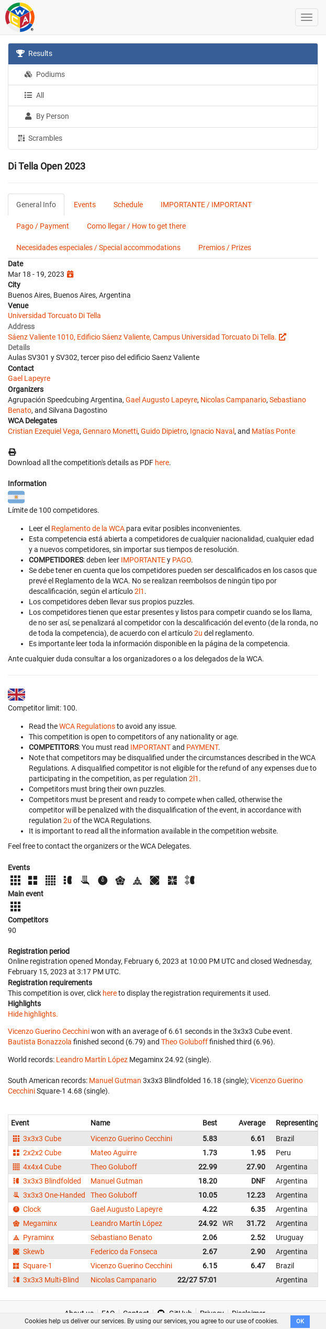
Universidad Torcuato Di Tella (54, 315)
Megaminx (34, 1223)
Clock (26, 1209)
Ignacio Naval (212, 431)
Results (34, 53)
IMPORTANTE (143, 560)
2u (198, 633)
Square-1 (31, 1266)
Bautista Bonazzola (40, 1042)
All (34, 95)
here (162, 462)
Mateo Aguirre (114, 1152)
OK (300, 1321)
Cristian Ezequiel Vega (44, 431)
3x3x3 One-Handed (48, 1195)
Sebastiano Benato (121, 1237)
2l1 (139, 591)
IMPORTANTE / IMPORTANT (206, 204)
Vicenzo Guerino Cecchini (48, 1031)
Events (85, 204)
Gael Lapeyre (29, 378)
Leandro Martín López (92, 1059)
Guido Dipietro (164, 431)
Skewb (27, 1251)
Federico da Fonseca (124, 1251)
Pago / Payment (42, 226)
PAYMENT (202, 747)
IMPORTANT (150, 747)
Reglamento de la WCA (88, 528)
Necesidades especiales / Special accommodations (98, 247)
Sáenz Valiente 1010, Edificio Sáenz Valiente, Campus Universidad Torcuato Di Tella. (142, 337)
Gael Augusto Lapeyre (161, 400)
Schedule (128, 204)
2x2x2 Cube (36, 1152)
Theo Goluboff (184, 1042)
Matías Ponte (273, 431)
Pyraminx (32, 1237)
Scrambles (39, 137)
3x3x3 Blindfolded (46, 1181)
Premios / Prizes (224, 247)
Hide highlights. (33, 1014)
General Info (36, 204)
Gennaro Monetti (110, 431)
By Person (46, 116)
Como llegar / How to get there (136, 226)
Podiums (44, 74)
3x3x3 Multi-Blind (45, 1280)
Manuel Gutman (115, 1080)
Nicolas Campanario (233, 400)
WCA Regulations (87, 726)
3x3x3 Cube (36, 1138)
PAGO (181, 560)
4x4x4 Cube (36, 1167)
